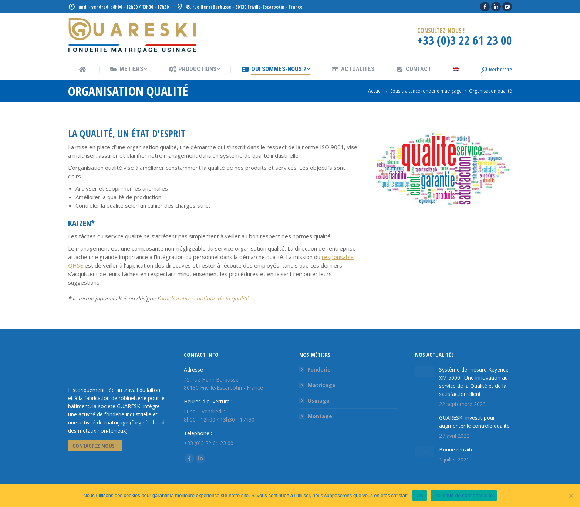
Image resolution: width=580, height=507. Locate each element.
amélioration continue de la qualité (204, 298)
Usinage (319, 400)
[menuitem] (83, 70)
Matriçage (321, 385)
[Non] (570, 495)
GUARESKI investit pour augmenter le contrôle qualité (474, 413)
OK (419, 495)
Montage (320, 416)
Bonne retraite (456, 441)
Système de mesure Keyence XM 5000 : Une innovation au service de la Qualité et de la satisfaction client (469, 377)
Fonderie (319, 369)
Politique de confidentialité (463, 495)
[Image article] (418, 369)
